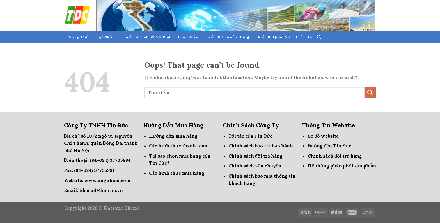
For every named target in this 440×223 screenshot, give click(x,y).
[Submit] (370, 92)
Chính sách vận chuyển (254, 166)
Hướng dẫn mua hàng (173, 136)
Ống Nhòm (105, 37)
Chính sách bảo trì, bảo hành (260, 146)
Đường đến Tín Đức (329, 146)
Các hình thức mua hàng (176, 173)
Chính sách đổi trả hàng (255, 156)
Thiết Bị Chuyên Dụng (226, 37)
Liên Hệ (304, 37)
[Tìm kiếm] (319, 37)
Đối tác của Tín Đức (250, 136)
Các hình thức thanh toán (178, 146)
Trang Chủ (78, 37)
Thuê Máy (188, 37)
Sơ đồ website (323, 136)
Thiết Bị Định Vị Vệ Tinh (147, 37)
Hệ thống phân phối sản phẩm (342, 166)
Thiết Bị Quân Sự (272, 37)
